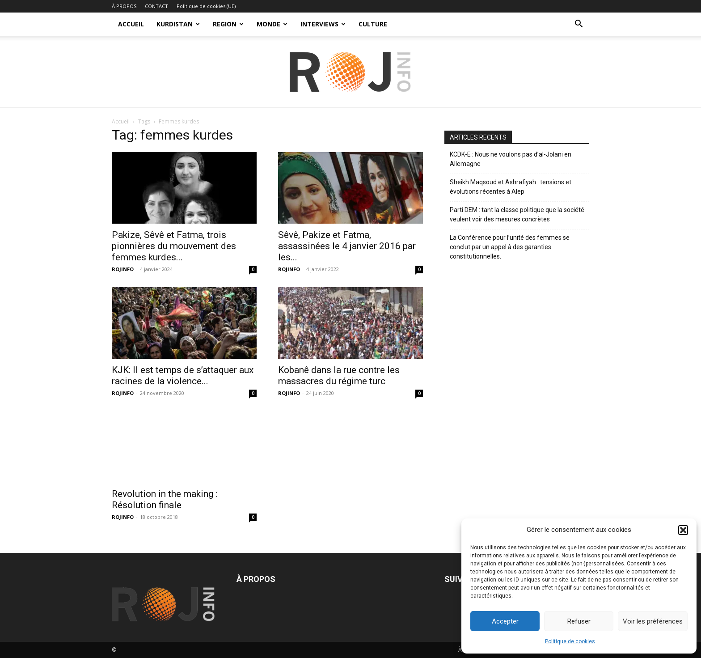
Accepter (505, 621)
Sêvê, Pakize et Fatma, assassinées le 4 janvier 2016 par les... (347, 246)
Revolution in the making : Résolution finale (164, 499)
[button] (683, 530)
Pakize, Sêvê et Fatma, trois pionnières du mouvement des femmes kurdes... (174, 246)
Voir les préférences (653, 621)
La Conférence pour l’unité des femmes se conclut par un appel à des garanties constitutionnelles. (510, 247)
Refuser (579, 621)
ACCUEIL (131, 24)
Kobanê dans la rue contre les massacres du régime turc (339, 375)
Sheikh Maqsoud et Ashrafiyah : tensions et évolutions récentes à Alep (510, 186)
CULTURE (373, 24)
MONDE (272, 24)
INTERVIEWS (323, 24)
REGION (228, 24)
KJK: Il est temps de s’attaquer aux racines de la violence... (182, 375)
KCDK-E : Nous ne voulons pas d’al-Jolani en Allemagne (510, 159)
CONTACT (156, 6)
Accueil (121, 121)
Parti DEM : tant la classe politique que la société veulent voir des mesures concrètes (517, 214)
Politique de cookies (570, 641)
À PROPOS (124, 6)
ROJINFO (123, 269)
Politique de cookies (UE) (206, 6)
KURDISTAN (178, 24)
